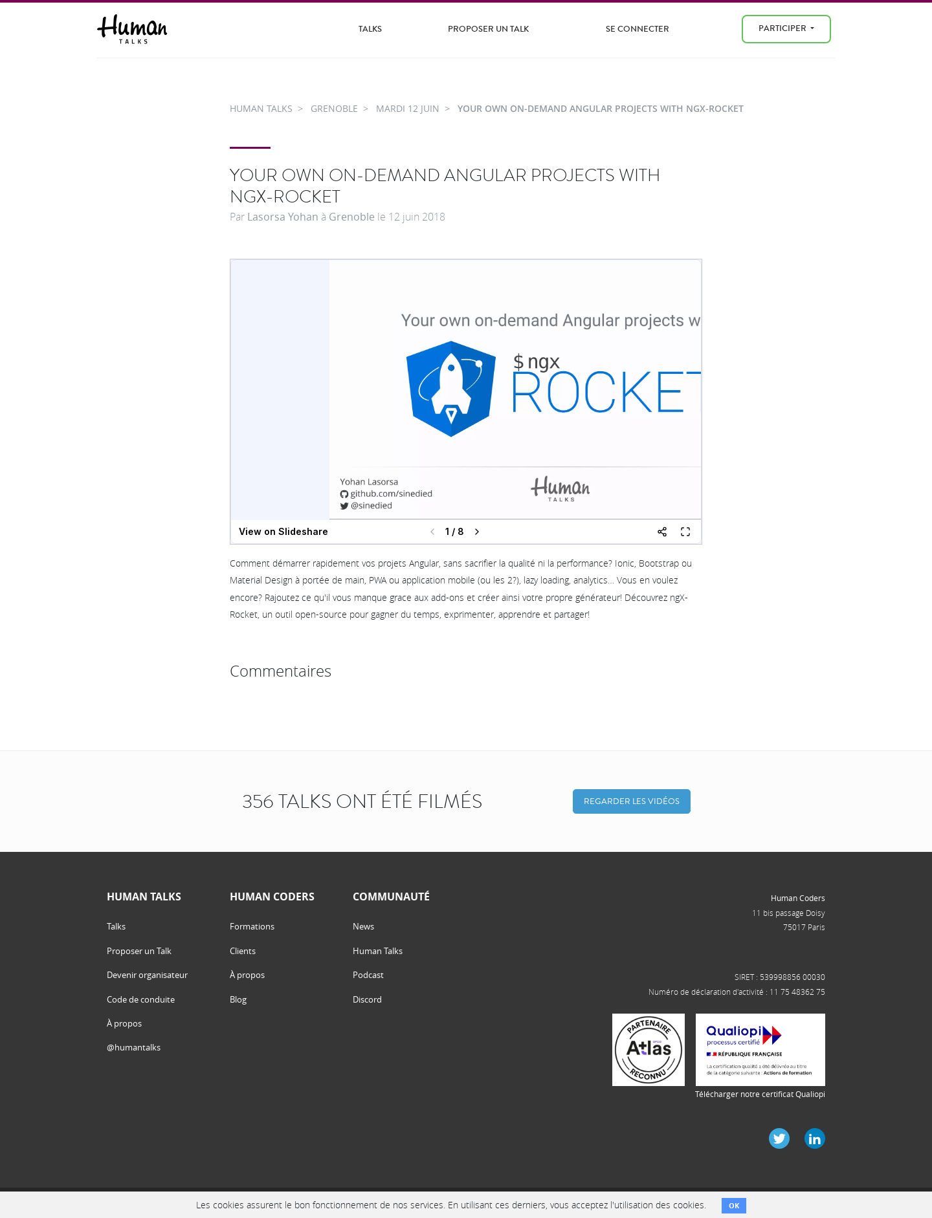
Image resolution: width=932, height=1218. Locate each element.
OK (734, 1205)
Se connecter (637, 29)
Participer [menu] (783, 28)
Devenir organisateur (147, 975)
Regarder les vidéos (632, 801)
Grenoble (352, 217)
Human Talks (378, 951)
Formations (252, 926)
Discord (367, 999)
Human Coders (798, 898)
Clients (243, 951)
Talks (370, 29)
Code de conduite (141, 999)
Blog (238, 999)
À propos (124, 1023)
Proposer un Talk (488, 29)
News (363, 926)
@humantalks (134, 1047)
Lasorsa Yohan (282, 217)
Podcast (368, 975)
